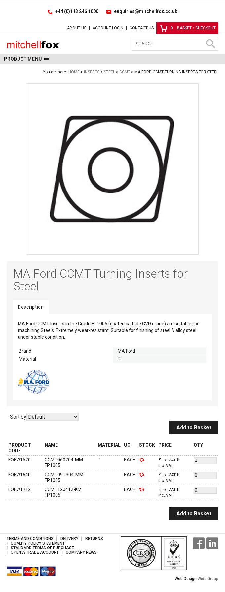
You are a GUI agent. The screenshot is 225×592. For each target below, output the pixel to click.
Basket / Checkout (188, 28)
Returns (94, 538)
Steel (109, 72)
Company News (81, 552)
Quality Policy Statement (38, 543)
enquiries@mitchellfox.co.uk (145, 11)
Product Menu (26, 59)
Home (74, 72)
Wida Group (208, 579)
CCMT (124, 72)
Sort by (18, 417)
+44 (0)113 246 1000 (76, 11)
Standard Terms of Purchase (42, 548)
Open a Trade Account (35, 552)
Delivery (69, 538)
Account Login (108, 28)
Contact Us (142, 28)
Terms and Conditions (30, 538)
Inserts (91, 72)
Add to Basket (193, 427)
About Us (76, 28)
